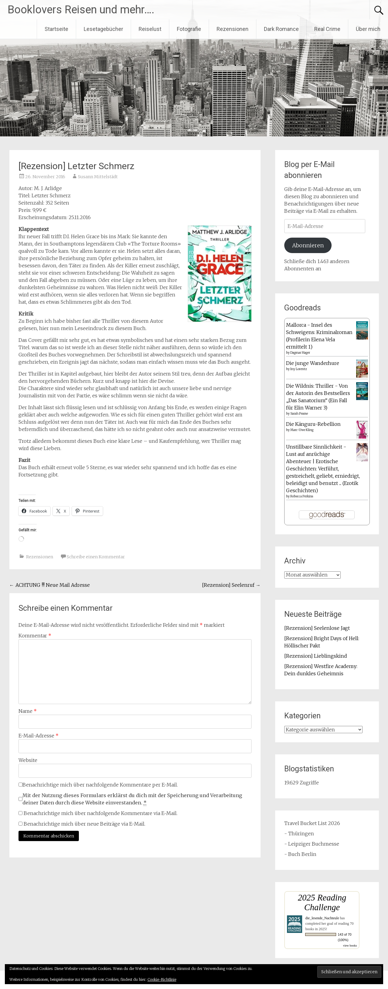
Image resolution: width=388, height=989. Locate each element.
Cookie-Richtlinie (161, 979)
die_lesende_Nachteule (322, 918)
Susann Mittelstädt (98, 176)
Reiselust (150, 29)
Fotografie (189, 29)
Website (28, 760)
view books (350, 945)
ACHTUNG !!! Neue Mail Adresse (49, 585)
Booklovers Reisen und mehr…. (81, 9)
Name (28, 711)
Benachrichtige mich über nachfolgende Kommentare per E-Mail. (98, 785)
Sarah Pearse (299, 414)
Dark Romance (281, 29)
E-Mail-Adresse (39, 736)
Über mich (368, 29)
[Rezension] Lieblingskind (315, 656)
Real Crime (327, 29)
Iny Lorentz (298, 369)
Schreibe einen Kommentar (96, 557)
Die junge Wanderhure (312, 363)
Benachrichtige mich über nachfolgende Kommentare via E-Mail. (100, 813)
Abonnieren (308, 245)
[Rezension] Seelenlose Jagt (317, 628)
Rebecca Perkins (301, 496)
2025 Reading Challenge (322, 902)
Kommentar (35, 636)
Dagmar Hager (300, 353)
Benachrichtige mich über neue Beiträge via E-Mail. (84, 824)
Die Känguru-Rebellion (313, 424)
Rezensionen (232, 29)
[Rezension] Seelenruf (231, 585)
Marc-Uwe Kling (301, 430)
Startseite (56, 29)
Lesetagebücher (103, 29)
